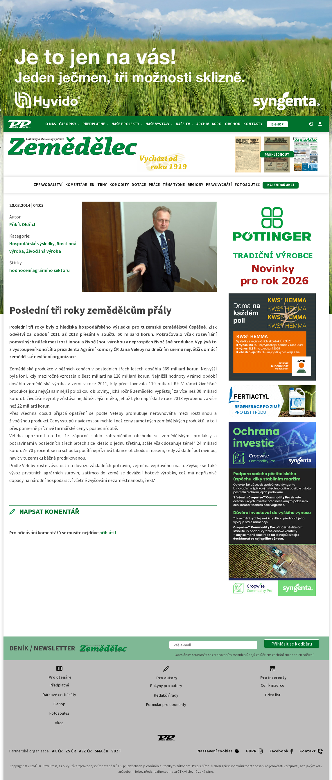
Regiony (195, 184)
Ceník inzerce (272, 685)
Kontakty (252, 123)
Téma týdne (174, 184)
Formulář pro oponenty (166, 704)
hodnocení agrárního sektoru (39, 270)
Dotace (139, 184)
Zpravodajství (48, 184)
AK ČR (57, 751)
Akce (59, 722)
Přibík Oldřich (23, 224)
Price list (272, 694)
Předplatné (95, 123)
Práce (154, 184)
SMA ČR (101, 751)
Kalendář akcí (280, 184)
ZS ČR (71, 751)
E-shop (59, 704)
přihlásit (107, 532)
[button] (291, 643)
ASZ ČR (85, 751)
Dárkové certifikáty (59, 694)
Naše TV (184, 123)
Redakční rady (166, 695)
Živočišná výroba (43, 251)
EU (92, 184)
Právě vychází (219, 184)
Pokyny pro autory (166, 685)
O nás (50, 123)
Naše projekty (127, 123)
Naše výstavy (159, 123)
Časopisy (69, 123)
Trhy (102, 184)
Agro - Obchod (226, 123)
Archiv (202, 123)
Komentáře (76, 184)
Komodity (119, 184)
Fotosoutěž (247, 184)
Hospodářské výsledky (31, 243)
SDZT (116, 751)
